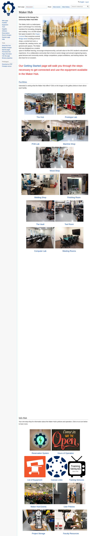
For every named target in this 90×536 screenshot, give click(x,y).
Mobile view (49, 532)
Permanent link (6, 52)
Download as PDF (7, 64)
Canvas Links (57, 347)
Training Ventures (78, 347)
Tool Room (71, 240)
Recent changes (6, 35)
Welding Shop (40, 210)
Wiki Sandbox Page (54, 517)
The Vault (38, 240)
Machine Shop (69, 146)
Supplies (71, 462)
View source (56, 7)
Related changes (7, 47)
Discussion (29, 7)
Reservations (5, 33)
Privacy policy (22, 532)
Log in (87, 2)
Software (39, 491)
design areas (23, 39)
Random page (6, 37)
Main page (21, 7)
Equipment (5, 25)
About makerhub (32, 532)
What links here (6, 45)
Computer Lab (38, 270)
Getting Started (32, 65)
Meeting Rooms (71, 270)
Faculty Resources (71, 403)
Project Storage (38, 403)
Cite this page (6, 56)
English (82, 2)
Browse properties (7, 58)
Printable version (6, 66)
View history (66, 7)
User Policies (70, 375)
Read (49, 7)
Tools (38, 462)
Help (3, 39)
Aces (68, 435)
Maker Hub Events (37, 375)
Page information (7, 54)
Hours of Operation (69, 318)
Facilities (23, 82)
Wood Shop (55, 183)
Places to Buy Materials (35, 435)
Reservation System (35, 318)
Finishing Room (73, 210)
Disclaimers (41, 532)
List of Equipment (33, 347)
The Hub (39, 119)
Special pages (6, 49)
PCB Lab (35, 146)
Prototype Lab (72, 119)
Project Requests (72, 491)
